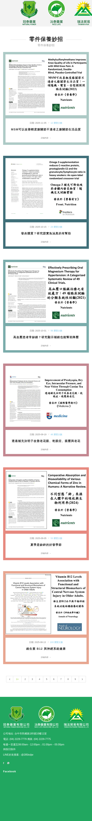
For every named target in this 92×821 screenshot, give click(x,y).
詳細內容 (44, 138)
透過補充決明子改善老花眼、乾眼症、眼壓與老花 (46, 441)
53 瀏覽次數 (56, 538)
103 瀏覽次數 (56, 642)
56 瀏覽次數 (56, 330)
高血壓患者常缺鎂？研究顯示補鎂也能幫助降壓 (46, 337)
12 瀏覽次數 (56, 123)
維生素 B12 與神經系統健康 (46, 648)
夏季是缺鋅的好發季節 (46, 544)
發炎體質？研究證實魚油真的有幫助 (46, 233)
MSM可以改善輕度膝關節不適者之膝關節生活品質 (46, 129)
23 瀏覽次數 (56, 227)
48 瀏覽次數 (56, 434)
